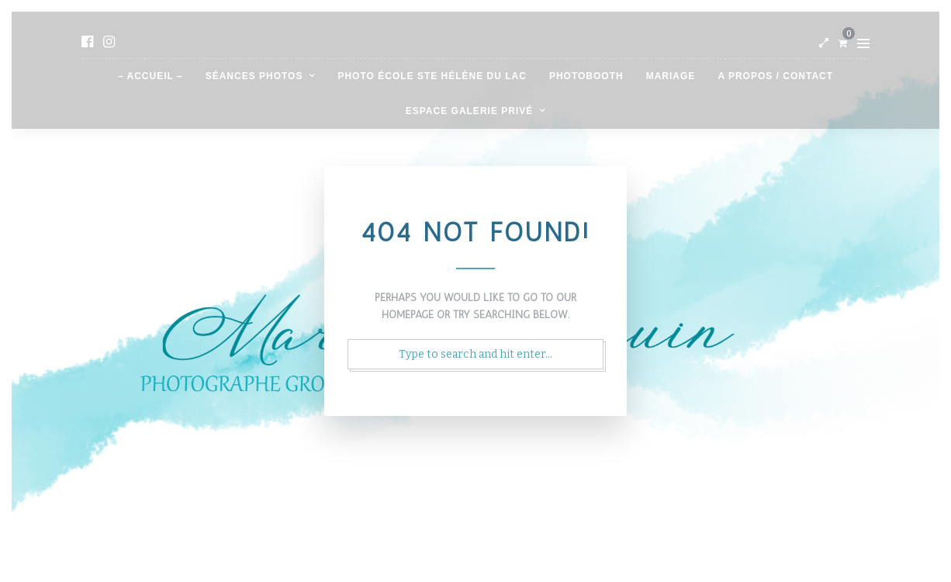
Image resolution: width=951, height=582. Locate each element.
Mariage (671, 76)
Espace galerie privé (469, 111)
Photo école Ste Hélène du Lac (431, 76)
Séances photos (254, 76)
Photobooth (586, 76)
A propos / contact (775, 76)
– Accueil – (150, 76)
